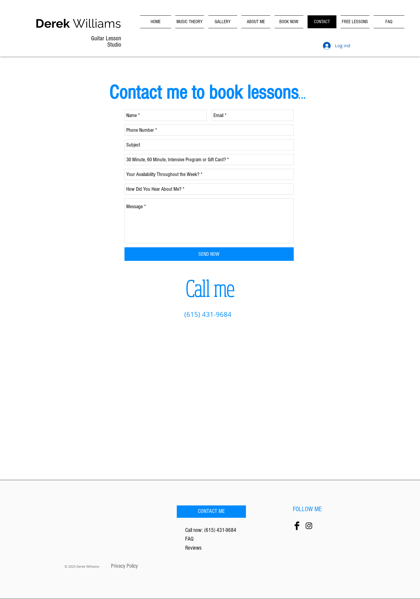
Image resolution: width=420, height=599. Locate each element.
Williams (78, 23)
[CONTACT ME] (211, 511)
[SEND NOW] (209, 254)
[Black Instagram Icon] (309, 525)
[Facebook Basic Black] (297, 525)
